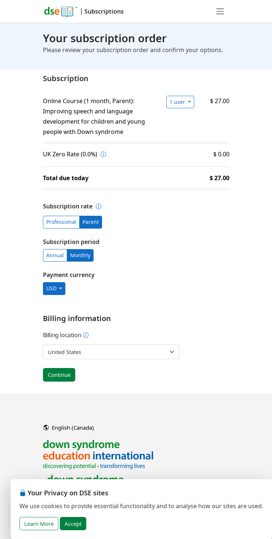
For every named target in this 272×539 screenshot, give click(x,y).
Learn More (39, 523)
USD (52, 288)
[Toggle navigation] (220, 11)
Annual (55, 255)
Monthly (80, 255)
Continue (59, 374)
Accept (73, 523)
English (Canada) (68, 427)
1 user (178, 101)
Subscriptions (104, 11)
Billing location (66, 335)
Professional (61, 221)
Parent (91, 221)
